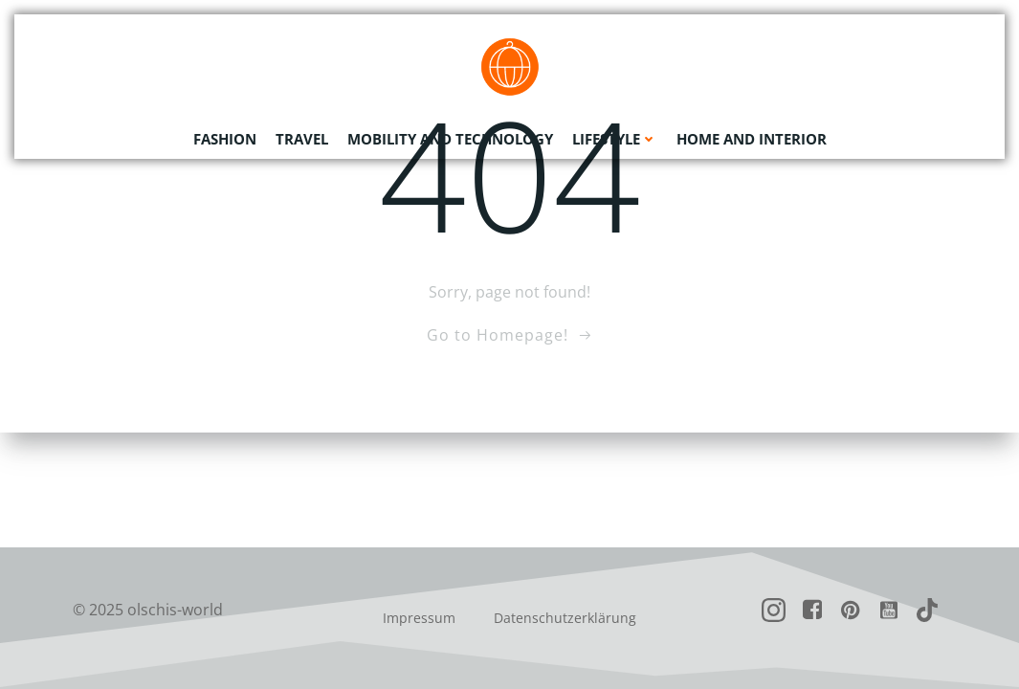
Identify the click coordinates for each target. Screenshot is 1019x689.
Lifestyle (614, 138)
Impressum (419, 618)
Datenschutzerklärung (565, 618)
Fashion (224, 138)
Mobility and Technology (450, 138)
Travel (302, 138)
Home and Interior (751, 138)
